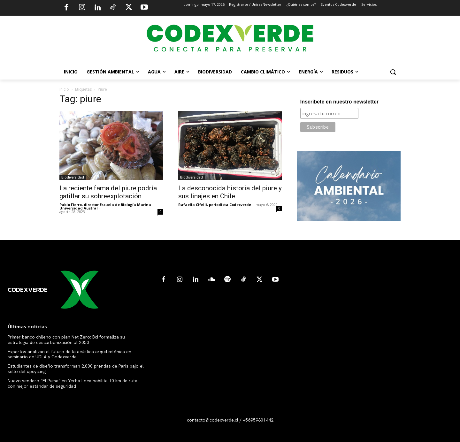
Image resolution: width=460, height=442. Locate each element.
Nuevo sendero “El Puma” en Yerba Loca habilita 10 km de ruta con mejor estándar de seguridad (72, 383)
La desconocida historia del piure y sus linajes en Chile (230, 192)
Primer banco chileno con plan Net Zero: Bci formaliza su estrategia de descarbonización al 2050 (66, 339)
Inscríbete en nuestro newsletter (339, 101)
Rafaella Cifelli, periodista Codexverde (214, 204)
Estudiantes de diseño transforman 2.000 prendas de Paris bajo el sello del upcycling (76, 368)
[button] (393, 72)
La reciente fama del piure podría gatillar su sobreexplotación (108, 192)
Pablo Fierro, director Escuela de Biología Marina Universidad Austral (105, 206)
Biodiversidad (72, 177)
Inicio (64, 89)
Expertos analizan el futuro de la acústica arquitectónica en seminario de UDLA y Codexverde (69, 354)
